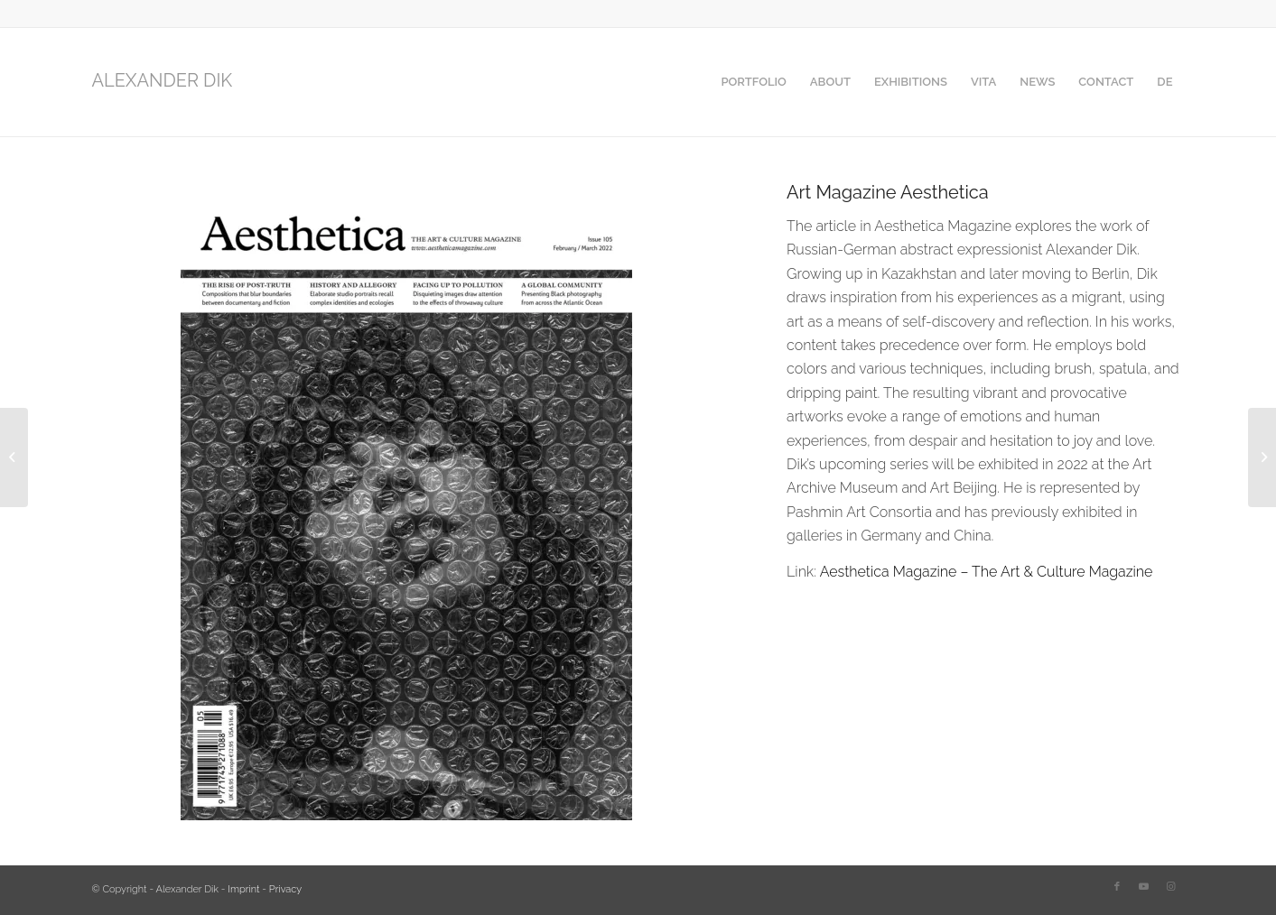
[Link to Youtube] (1144, 887)
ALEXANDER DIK (162, 80)
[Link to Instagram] (1171, 887)
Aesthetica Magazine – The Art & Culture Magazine (986, 571)
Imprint (243, 889)
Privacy (285, 889)
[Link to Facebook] (1117, 887)
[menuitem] (753, 82)
